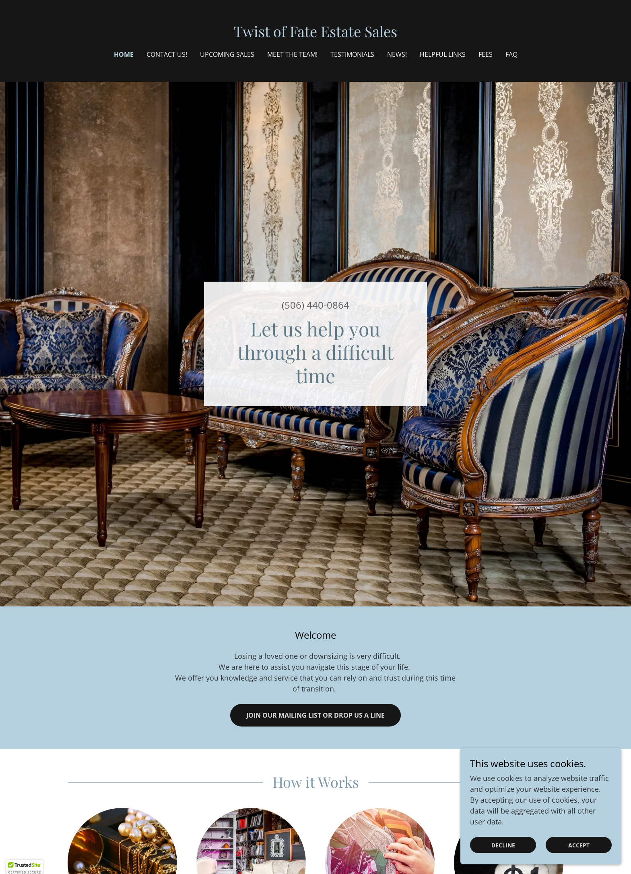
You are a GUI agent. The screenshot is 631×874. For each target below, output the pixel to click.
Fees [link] (485, 54)
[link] (315, 34)
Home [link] (124, 54)
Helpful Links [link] (443, 54)
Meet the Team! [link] (292, 54)
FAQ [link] (511, 54)
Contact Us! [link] (166, 54)
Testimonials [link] (352, 54)
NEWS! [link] (397, 54)
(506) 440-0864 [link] (315, 304)
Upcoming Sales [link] (227, 54)
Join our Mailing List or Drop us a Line (315, 715)
